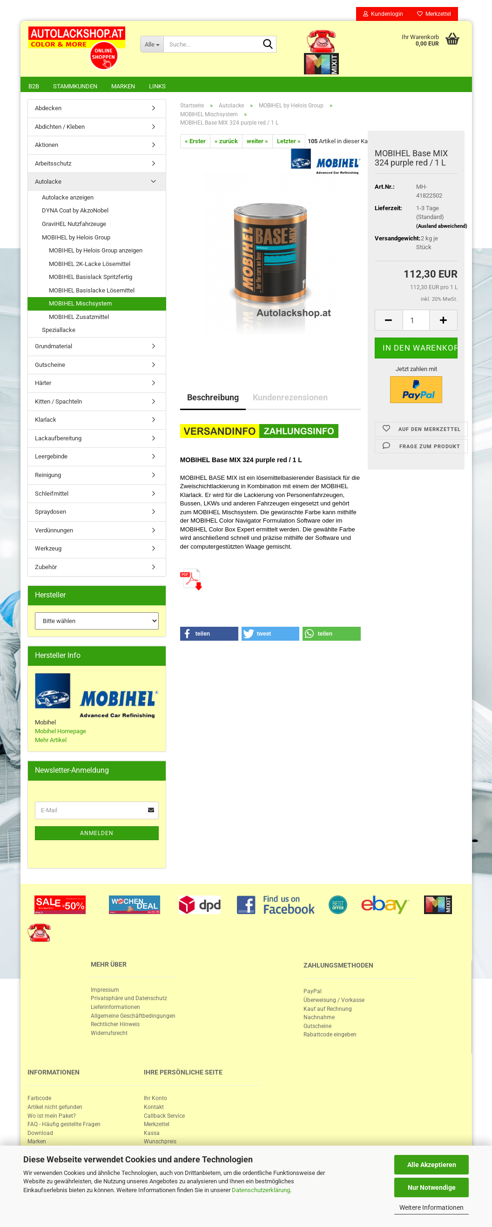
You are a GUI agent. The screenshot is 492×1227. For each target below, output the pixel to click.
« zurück (226, 142)
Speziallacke (58, 330)
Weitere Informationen (431, 1207)
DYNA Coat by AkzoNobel (75, 211)
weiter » (257, 142)
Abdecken (48, 109)
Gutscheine (50, 365)
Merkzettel (434, 14)
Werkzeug (48, 549)
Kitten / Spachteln (58, 402)
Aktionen (46, 145)
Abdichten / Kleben (60, 127)
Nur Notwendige (432, 1187)
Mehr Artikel (51, 740)
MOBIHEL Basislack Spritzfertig (90, 277)
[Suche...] (151, 44)
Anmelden (97, 834)
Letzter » (289, 142)
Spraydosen (50, 512)
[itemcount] (416, 321)
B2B (33, 86)
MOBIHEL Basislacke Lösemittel (92, 291)
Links (157, 86)
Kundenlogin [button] (383, 14)
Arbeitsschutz (53, 164)
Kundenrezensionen (290, 398)
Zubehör (46, 567)
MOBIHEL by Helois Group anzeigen (95, 251)
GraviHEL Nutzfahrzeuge (74, 224)
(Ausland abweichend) (441, 227)
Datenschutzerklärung (261, 1190)
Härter (43, 383)
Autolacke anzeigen (68, 198)
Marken (123, 86)
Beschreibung (213, 398)
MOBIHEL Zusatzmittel (79, 317)
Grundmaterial (53, 347)
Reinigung (48, 475)
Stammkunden (75, 86)
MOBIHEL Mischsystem (80, 304)
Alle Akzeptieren (431, 1164)
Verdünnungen (54, 531)
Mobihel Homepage (60, 732)
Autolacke (48, 182)
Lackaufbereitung (58, 439)
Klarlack (45, 420)
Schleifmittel (51, 494)
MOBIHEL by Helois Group (76, 238)
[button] (209, 635)
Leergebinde (51, 457)
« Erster (195, 142)
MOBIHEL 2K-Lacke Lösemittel (89, 264)
